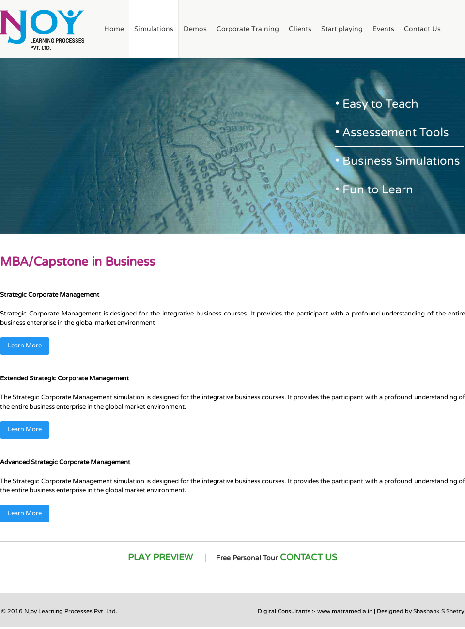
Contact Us (422, 29)
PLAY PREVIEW (160, 557)
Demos (195, 29)
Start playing (342, 29)
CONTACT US (308, 557)
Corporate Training (248, 29)
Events (383, 29)
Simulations (153, 29)
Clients (300, 29)
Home (114, 29)
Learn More (25, 345)
